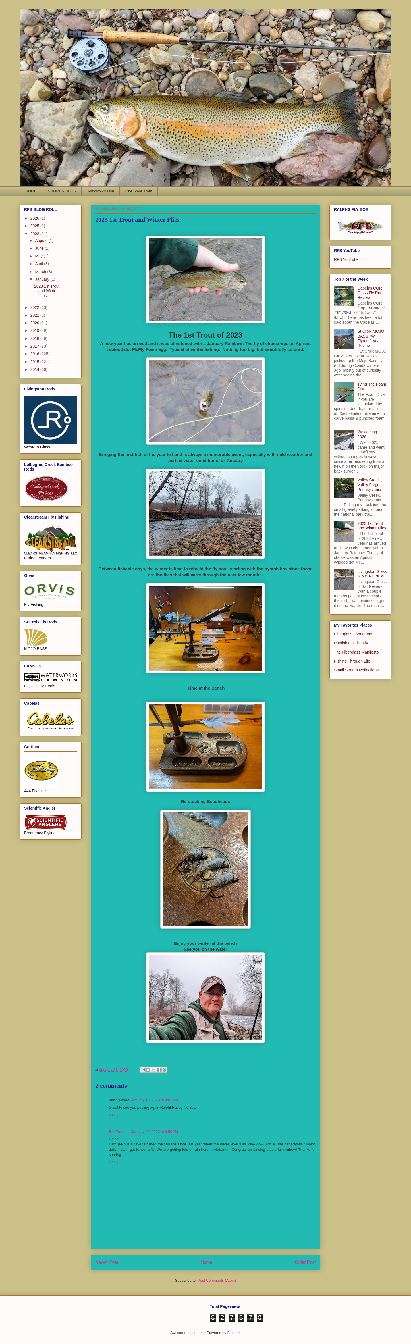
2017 (35, 346)
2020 (35, 323)
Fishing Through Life (352, 661)
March (41, 271)
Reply (113, 1115)
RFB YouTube (346, 259)
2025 (35, 226)
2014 (35, 369)
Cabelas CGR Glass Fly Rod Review (370, 293)
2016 (35, 353)
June (40, 248)
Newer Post (106, 1262)
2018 (35, 338)
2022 (35, 307)
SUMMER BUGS (62, 191)
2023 (35, 234)
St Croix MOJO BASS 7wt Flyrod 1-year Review (371, 338)
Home (207, 1262)
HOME (31, 191)
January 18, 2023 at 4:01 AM (154, 1100)
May (39, 256)
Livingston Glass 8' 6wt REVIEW (372, 574)
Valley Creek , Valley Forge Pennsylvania (370, 485)
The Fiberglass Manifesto (356, 652)
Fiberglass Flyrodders (353, 634)
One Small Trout (138, 191)
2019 (35, 330)
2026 (35, 218)
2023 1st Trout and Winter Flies (47, 291)
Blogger (233, 1333)
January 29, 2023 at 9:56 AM (154, 1131)
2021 (35, 315)
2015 (35, 361)
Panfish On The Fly (351, 643)
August (41, 240)
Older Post (305, 1262)
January (42, 279)
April (39, 263)
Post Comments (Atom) (217, 1280)
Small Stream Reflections (356, 670)
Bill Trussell (119, 1131)
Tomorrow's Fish (100, 191)
